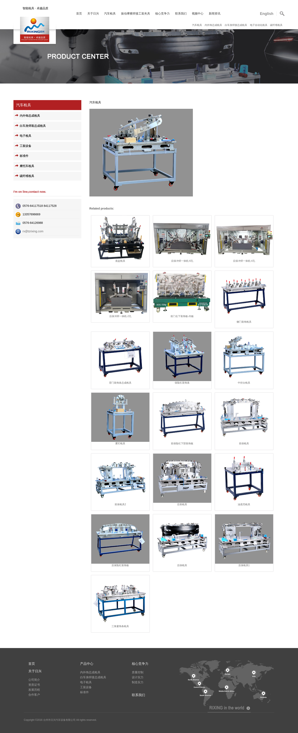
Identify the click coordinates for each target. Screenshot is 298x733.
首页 (79, 13)
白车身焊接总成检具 (236, 25)
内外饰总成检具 (214, 25)
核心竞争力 (162, 13)
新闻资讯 (214, 13)
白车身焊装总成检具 (33, 125)
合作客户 (34, 694)
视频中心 (197, 13)
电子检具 (25, 135)
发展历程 (34, 689)
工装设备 (25, 146)
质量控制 (137, 672)
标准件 (24, 156)
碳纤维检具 (276, 25)
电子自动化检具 (259, 25)
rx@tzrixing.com (33, 231)
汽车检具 (110, 13)
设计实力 (137, 677)
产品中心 (86, 663)
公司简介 (34, 679)
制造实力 (137, 682)
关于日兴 (93, 13)
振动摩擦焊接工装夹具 (135, 13)
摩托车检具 (27, 166)
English (266, 14)
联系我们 (181, 13)
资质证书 (34, 684)
